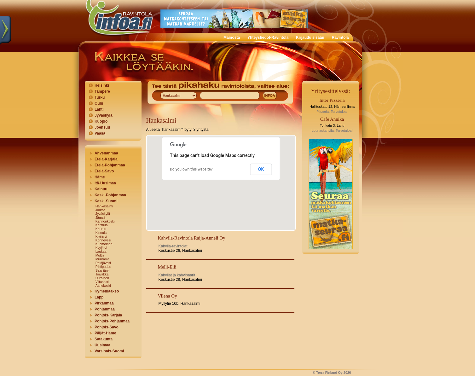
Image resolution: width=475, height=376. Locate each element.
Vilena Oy (167, 295)
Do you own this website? (191, 169)
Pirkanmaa (104, 303)
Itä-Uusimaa (105, 183)
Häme (100, 177)
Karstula (102, 225)
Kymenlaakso (107, 291)
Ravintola (340, 37)
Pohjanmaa (105, 309)
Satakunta (104, 339)
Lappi (100, 297)
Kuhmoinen (104, 244)
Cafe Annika (332, 119)
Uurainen (102, 278)
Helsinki (102, 85)
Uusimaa (102, 345)
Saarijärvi (102, 270)
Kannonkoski (105, 221)
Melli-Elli (167, 266)
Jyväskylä (104, 115)
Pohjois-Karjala (108, 315)
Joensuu (102, 127)
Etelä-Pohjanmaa (110, 165)
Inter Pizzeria (332, 100)
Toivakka (102, 274)
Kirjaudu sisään (310, 37)
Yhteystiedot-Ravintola (267, 37)
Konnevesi (103, 240)
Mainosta (231, 37)
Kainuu (101, 189)
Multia (100, 255)
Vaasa (100, 133)
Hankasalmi (104, 206)
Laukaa (101, 251)
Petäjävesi (103, 263)
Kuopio (101, 121)
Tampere (102, 91)
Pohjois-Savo (107, 327)
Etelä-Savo (104, 171)
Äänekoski (103, 285)
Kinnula (101, 232)
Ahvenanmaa (106, 153)
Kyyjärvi (101, 248)
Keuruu (101, 229)
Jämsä (100, 217)
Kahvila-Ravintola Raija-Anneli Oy (191, 237)
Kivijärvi (101, 236)
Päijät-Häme (105, 333)
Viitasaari (102, 282)
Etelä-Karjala (106, 159)
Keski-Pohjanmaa (110, 195)
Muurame (103, 259)
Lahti (99, 109)
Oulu (99, 103)
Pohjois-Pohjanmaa (112, 321)
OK (261, 169)
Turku (100, 97)
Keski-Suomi (106, 201)
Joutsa (100, 210)
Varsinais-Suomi (109, 351)
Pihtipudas (103, 267)
